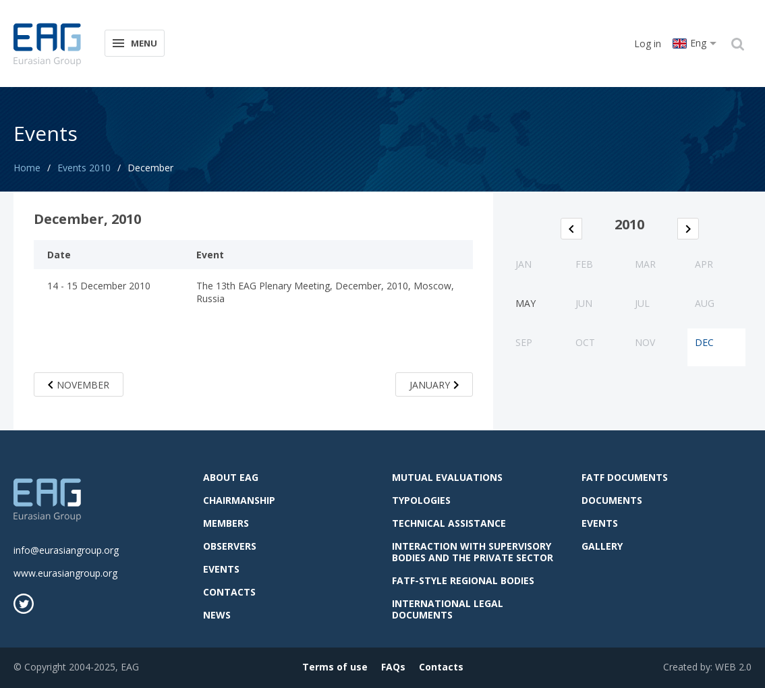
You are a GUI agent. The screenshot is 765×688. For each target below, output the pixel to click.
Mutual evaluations (447, 477)
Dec (704, 342)
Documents (612, 500)
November (78, 384)
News (217, 614)
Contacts (229, 591)
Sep (523, 342)
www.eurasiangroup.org (65, 573)
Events (221, 569)
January (434, 384)
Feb (584, 264)
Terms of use (335, 666)
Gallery (602, 546)
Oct (585, 342)
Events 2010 (84, 167)
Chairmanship (239, 500)
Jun (583, 303)
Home (26, 167)
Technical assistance (449, 523)
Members (226, 523)
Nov (645, 342)
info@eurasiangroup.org (66, 550)
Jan (523, 264)
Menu (134, 42)
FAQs (393, 666)
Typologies (421, 500)
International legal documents (447, 609)
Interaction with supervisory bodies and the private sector (472, 552)
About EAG (230, 477)
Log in (647, 43)
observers (229, 546)
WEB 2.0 (733, 666)
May (525, 303)
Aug (704, 303)
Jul (642, 303)
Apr (704, 264)
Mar (645, 264)
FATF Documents (625, 477)
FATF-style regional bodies (463, 580)
